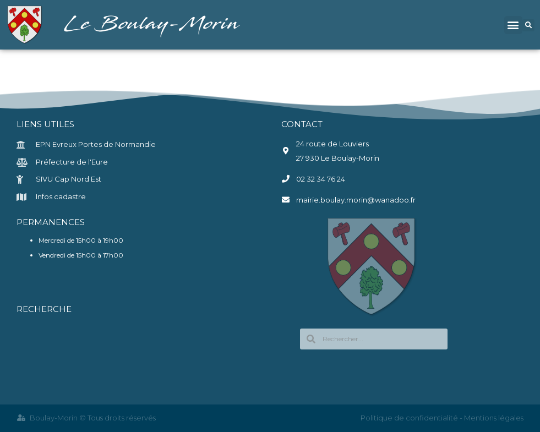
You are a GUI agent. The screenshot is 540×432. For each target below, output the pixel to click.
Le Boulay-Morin (153, 24)
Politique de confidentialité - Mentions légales (442, 417)
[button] (513, 25)
